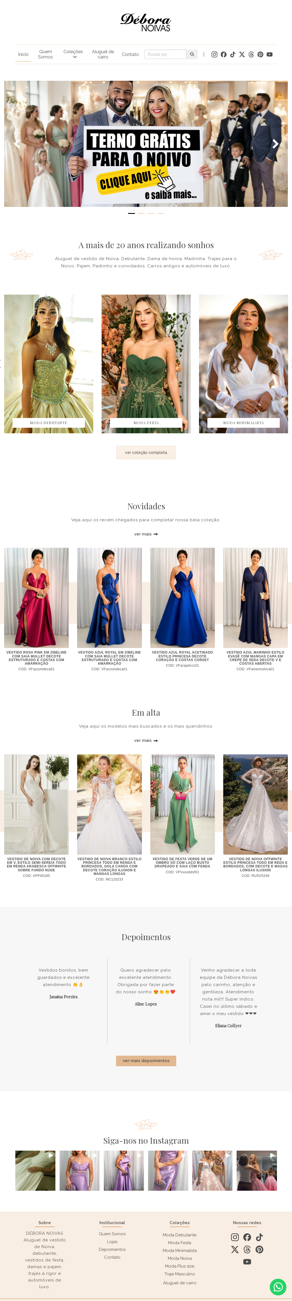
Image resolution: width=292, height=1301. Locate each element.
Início (23, 54)
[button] (35, 1171)
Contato (130, 54)
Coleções (73, 51)
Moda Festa (179, 1242)
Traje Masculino (180, 1273)
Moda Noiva (180, 1258)
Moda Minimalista (180, 1250)
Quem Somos (45, 54)
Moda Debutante (180, 1235)
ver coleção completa (146, 452)
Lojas (112, 1241)
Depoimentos (112, 1249)
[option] (48, 364)
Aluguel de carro (103, 54)
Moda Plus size (179, 1266)
